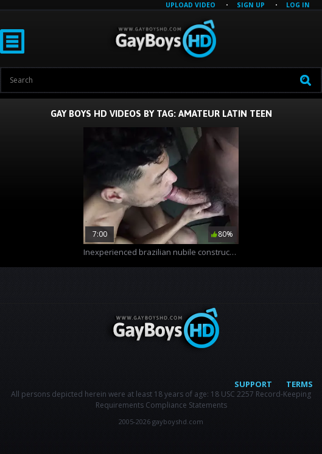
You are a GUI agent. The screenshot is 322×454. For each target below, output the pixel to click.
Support (253, 384)
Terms (299, 384)
